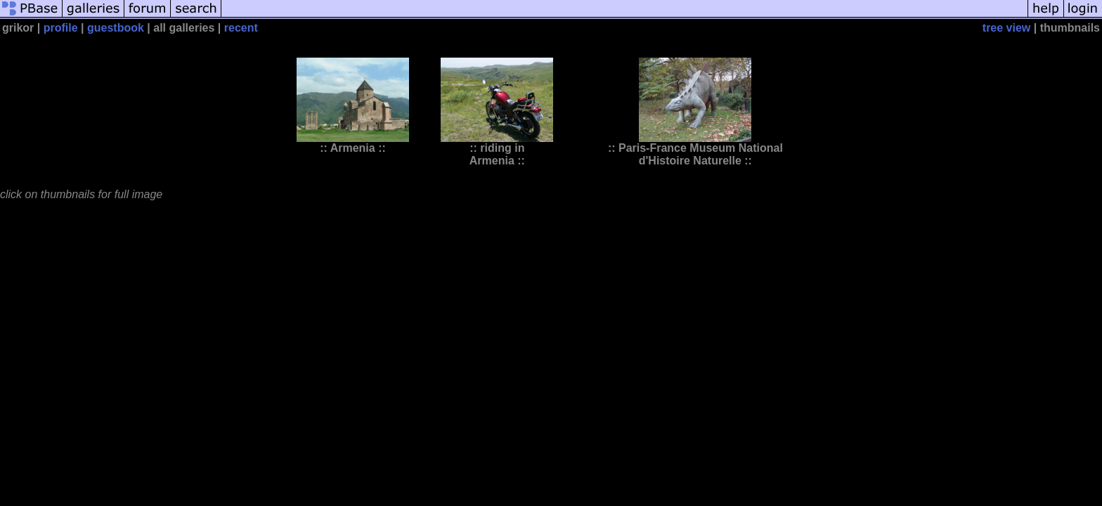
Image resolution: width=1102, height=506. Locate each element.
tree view (1006, 28)
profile (61, 28)
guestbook (115, 28)
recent (241, 28)
